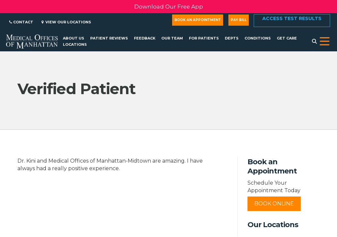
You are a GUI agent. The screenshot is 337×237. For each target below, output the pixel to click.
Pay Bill (238, 20)
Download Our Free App (168, 6)
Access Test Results (292, 18)
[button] (324, 41)
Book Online (274, 203)
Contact (21, 22)
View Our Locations (66, 22)
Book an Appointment (197, 20)
